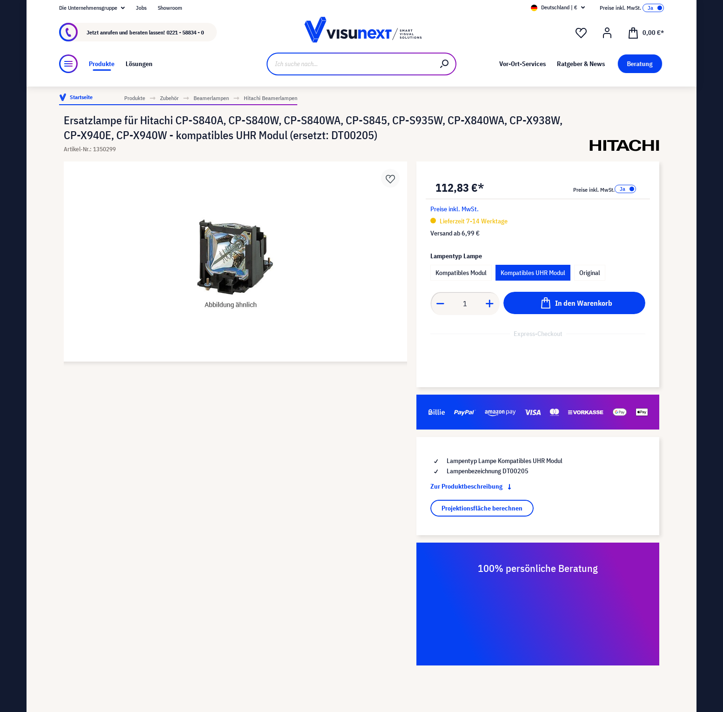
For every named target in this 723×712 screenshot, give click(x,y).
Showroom (170, 7)
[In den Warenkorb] (574, 303)
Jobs (141, 7)
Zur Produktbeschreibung (472, 486)
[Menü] (68, 63)
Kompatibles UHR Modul (533, 273)
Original (589, 273)
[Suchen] (444, 64)
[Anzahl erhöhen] (490, 303)
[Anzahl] (465, 303)
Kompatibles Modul (461, 273)
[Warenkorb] (646, 32)
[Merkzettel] (581, 33)
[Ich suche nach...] (350, 64)
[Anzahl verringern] (440, 303)
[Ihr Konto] (607, 33)
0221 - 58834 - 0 (185, 32)
